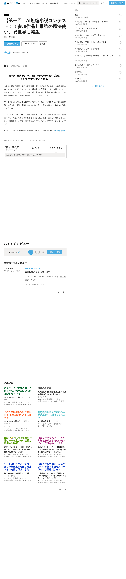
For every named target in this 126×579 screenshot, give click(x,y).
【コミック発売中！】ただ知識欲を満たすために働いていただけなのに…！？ (51, 441)
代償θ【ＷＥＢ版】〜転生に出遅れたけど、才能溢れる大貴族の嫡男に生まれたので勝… (18, 449)
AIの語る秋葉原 (44, 421)
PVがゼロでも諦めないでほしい (16, 421)
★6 (39, 424)
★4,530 (7, 402)
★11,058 (41, 480)
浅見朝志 (57, 452)
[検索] (79, 3)
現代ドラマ (47, 424)
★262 (6, 426)
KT (55, 478)
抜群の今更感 (44, 388)
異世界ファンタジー (19, 402)
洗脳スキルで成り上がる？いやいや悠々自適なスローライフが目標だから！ (51, 467)
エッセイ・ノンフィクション (14, 428)
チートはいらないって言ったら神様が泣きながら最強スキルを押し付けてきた (17, 467)
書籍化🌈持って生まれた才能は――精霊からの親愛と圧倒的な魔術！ (18, 441)
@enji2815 (42, 397)
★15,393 (7, 454)
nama (6, 400)
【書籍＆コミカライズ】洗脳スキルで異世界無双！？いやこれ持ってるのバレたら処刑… (52, 475)
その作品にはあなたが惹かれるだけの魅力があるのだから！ (17, 415)
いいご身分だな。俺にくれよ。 (16, 397)
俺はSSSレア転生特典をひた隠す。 (18, 473)
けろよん (55, 421)
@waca (7, 424)
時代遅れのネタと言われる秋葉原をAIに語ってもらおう (51, 415)
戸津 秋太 (10, 476)
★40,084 (41, 399)
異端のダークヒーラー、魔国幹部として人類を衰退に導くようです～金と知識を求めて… (52, 449)
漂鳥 (21, 452)
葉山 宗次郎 (9, 37)
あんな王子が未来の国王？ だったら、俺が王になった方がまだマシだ (19, 391)
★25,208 (41, 454)
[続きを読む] (35, 108)
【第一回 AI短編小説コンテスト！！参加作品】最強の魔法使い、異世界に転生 (35, 26)
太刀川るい (8, 269)
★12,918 (7, 478)
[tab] (7, 66)
